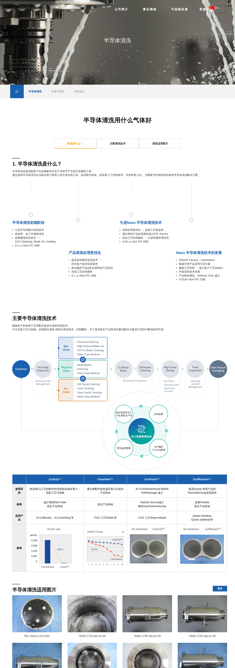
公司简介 (68, 9)
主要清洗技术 (118, 143)
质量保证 (79, 91)
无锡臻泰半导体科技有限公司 (46, 9)
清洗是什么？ (75, 143)
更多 (219, 588)
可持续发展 (126, 9)
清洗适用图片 (160, 143)
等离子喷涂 (57, 91)
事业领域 (96, 9)
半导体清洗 (35, 91)
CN (216, 9)
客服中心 (152, 9)
